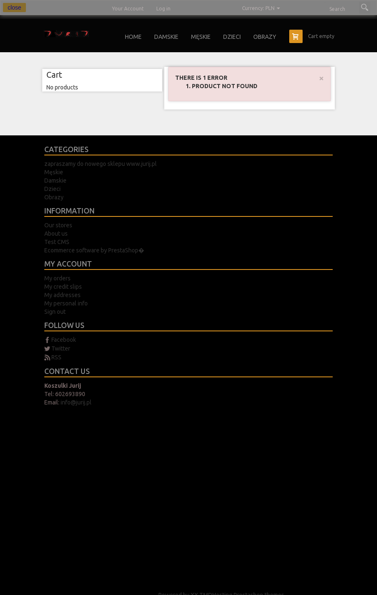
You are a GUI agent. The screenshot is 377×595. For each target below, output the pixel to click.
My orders (57, 278)
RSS (56, 357)
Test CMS (56, 242)
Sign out (55, 311)
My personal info (66, 303)
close (14, 7)
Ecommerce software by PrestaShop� (94, 250)
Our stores (58, 225)
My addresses (62, 295)
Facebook (63, 339)
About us (56, 233)
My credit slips (63, 286)
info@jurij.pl (76, 402)
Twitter (60, 348)
